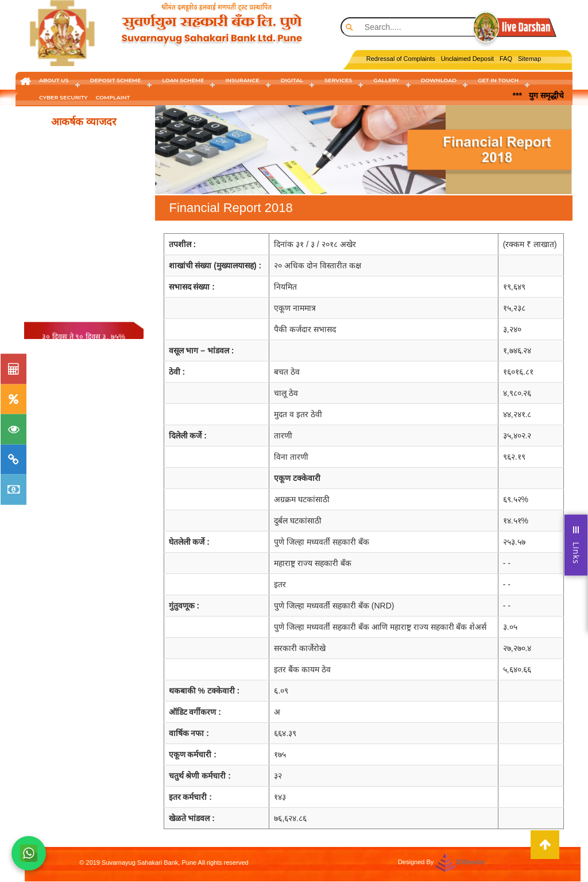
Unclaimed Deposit (467, 58)
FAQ (506, 58)
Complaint (113, 97)
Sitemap (529, 58)
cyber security (63, 97)
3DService (470, 861)
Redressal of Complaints (400, 58)
